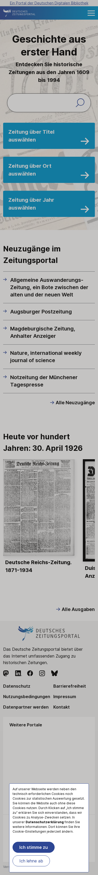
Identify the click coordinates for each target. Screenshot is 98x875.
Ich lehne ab (31, 860)
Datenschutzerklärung (45, 822)
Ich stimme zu (33, 847)
